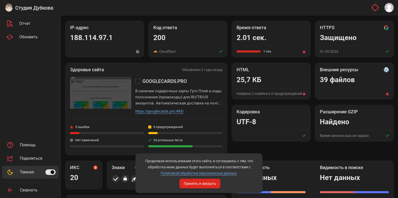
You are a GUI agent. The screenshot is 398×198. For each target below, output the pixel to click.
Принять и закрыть (200, 184)
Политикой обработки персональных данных (199, 173)
